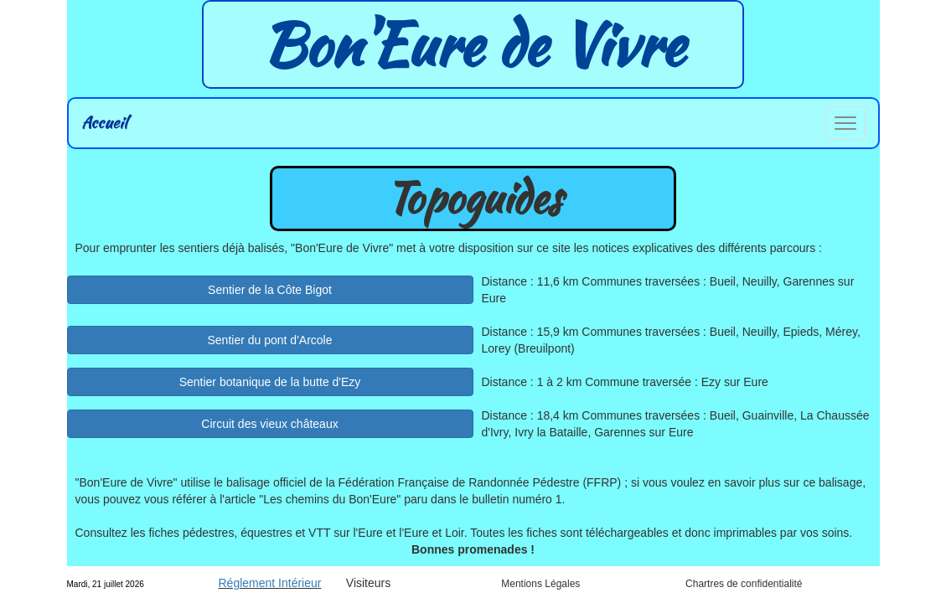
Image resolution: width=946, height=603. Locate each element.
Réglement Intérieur (270, 583)
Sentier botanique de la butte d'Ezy (270, 382)
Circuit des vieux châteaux (269, 423)
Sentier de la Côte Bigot (270, 289)
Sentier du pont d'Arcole (270, 340)
